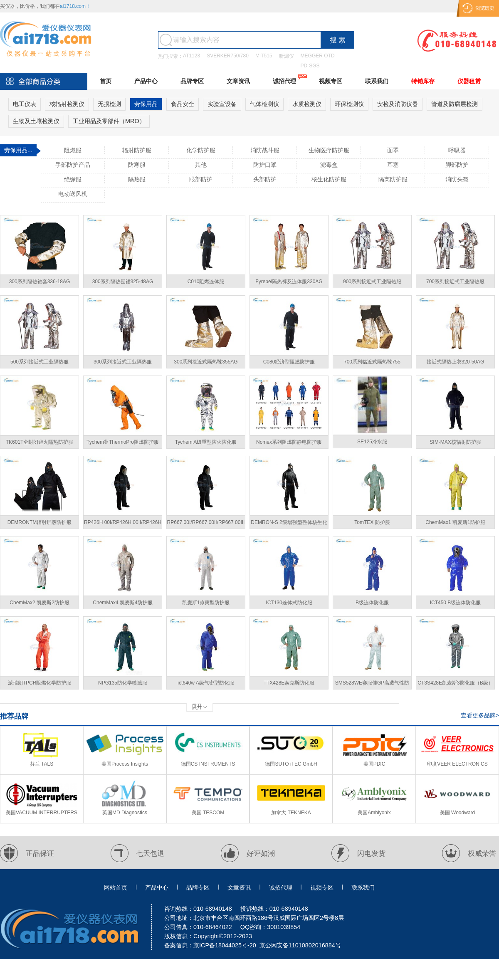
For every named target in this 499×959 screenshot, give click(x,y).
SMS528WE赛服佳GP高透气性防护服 (372, 685)
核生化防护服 (328, 179)
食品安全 (182, 104)
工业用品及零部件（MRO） (109, 121)
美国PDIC (374, 764)
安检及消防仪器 (397, 104)
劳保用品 (146, 104)
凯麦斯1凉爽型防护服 (206, 603)
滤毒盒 (329, 164)
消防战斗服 (264, 150)
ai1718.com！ (75, 6)
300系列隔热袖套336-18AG (39, 281)
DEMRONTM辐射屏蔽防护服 (39, 522)
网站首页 (115, 887)
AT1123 (191, 56)
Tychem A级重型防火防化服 (206, 442)
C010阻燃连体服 (206, 281)
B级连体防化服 (372, 603)
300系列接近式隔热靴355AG (205, 362)
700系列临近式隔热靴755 (372, 362)
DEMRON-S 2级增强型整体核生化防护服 (289, 524)
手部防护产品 (72, 164)
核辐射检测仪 (66, 104)
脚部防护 (457, 164)
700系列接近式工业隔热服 (455, 281)
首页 (105, 81)
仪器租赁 (469, 81)
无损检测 (109, 104)
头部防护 (265, 179)
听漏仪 (286, 56)
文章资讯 (238, 81)
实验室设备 (222, 104)
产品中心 (146, 81)
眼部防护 (200, 179)
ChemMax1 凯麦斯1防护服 (455, 522)
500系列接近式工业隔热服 (39, 362)
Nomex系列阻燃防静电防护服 (289, 442)
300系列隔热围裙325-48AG (122, 281)
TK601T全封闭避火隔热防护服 (40, 442)
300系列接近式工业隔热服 (123, 362)
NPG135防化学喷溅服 (122, 683)
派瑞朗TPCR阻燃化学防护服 (40, 683)
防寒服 (137, 164)
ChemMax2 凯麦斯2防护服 (39, 603)
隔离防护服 (393, 179)
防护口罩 (265, 164)
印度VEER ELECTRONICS (457, 764)
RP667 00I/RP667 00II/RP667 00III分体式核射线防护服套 (206, 524)
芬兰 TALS (41, 764)
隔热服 (137, 179)
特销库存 (423, 81)
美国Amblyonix (374, 813)
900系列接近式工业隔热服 (372, 281)
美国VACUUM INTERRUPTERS (41, 813)
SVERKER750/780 (228, 56)
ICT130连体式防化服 (289, 603)
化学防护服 (200, 150)
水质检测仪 (306, 104)
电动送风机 (72, 193)
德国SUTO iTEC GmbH (291, 764)
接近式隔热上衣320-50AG (455, 362)
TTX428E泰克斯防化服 (289, 683)
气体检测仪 (264, 104)
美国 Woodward (457, 813)
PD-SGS (310, 66)
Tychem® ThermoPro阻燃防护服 (122, 442)
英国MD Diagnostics (124, 813)
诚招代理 (284, 81)
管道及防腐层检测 (454, 104)
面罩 (393, 150)
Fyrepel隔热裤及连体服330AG (288, 281)
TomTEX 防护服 (372, 522)
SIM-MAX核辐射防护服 (455, 442)
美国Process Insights (124, 764)
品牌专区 (192, 81)
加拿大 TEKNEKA (291, 813)
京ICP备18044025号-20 (224, 945)
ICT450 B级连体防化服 (455, 603)
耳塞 (393, 164)
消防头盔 (457, 179)
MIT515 (263, 56)
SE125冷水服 (372, 442)
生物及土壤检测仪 (36, 121)
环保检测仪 (349, 104)
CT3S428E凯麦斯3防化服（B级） (455, 683)
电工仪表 (24, 104)
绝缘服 (73, 179)
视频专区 (330, 81)
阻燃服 (73, 150)
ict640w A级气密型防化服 (206, 683)
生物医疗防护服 (329, 150)
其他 (201, 164)
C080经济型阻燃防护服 (289, 362)
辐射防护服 (136, 150)
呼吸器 (457, 150)
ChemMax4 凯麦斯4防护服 (122, 603)
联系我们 (376, 81)
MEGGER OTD (318, 56)
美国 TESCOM (208, 813)
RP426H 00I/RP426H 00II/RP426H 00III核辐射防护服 (122, 524)
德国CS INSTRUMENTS (208, 764)
